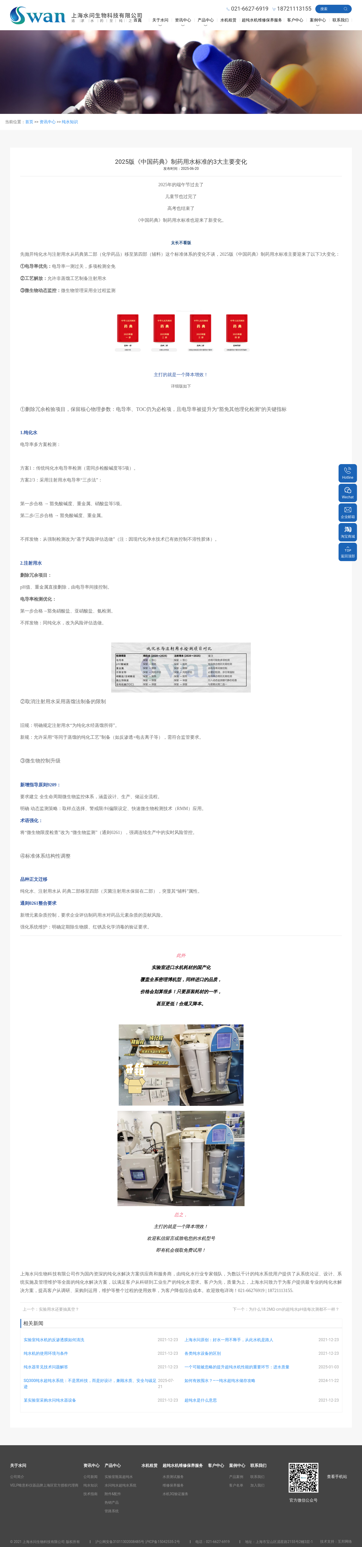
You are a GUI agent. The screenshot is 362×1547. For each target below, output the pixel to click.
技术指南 (90, 1494)
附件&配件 (113, 1494)
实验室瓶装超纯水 (119, 1477)
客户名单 (236, 1485)
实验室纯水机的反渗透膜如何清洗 (54, 1339)
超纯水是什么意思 (201, 1400)
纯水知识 (70, 121)
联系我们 (341, 20)
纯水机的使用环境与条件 (46, 1353)
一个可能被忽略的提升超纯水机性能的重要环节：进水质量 (237, 1367)
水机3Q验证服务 (175, 1494)
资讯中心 (183, 20)
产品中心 (206, 20)
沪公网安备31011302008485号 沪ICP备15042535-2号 (137, 1542)
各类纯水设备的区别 (203, 1353)
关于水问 (160, 20)
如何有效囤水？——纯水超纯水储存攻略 (220, 1380)
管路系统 (112, 1511)
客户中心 (295, 20)
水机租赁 (228, 20)
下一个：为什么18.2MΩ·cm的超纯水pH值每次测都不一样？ (286, 1309)
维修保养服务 (173, 1485)
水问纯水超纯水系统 (120, 1485)
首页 (138, 20)
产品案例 (236, 1477)
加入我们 (257, 1485)
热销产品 (112, 1502)
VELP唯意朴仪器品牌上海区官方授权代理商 (44, 1485)
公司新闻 (90, 1477)
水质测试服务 (173, 1477)
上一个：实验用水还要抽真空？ (51, 1309)
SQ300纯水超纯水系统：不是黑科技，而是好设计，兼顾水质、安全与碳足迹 (90, 1383)
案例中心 (318, 20)
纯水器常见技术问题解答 (46, 1367)
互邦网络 (345, 1541)
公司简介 (17, 1477)
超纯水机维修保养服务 (262, 20)
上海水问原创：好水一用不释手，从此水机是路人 (229, 1339)
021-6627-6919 (218, 1542)
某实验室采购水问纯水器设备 (50, 1400)
